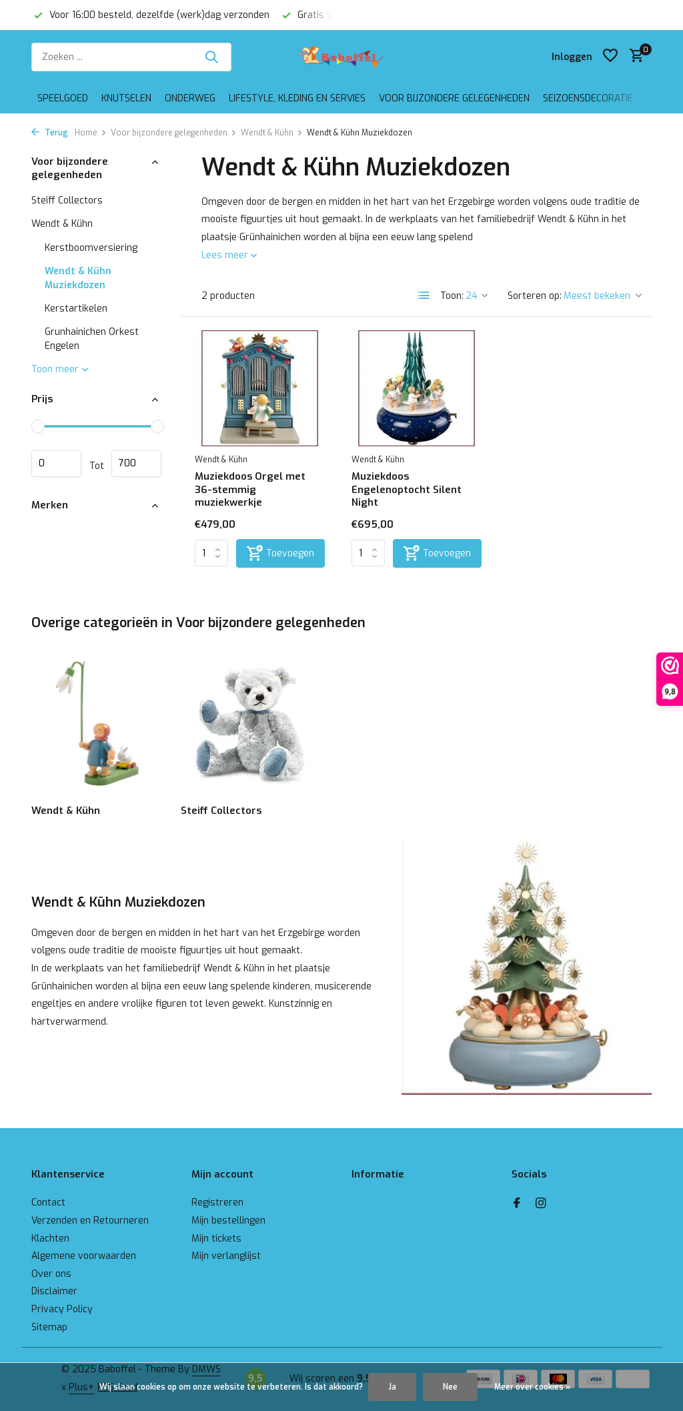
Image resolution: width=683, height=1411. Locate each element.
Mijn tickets (216, 1238)
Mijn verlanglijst (226, 1256)
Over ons (51, 1274)
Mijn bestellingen (228, 1220)
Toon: (452, 296)
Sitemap (49, 1327)
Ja (392, 1387)
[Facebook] (517, 1204)
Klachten (50, 1238)
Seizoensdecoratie (588, 98)
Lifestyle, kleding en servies (297, 98)
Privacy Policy (62, 1309)
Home (91, 132)
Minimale (56, 463)
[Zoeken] (131, 57)
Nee (450, 1387)
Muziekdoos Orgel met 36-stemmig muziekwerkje (250, 489)
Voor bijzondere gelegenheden (454, 98)
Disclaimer (54, 1291)
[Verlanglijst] (610, 56)
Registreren (217, 1202)
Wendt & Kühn (272, 132)
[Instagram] (541, 1204)
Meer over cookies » (532, 1387)
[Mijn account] (572, 57)
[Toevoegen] (280, 553)
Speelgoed (62, 98)
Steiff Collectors (67, 200)
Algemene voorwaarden (83, 1256)
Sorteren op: (535, 296)
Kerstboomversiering (91, 248)
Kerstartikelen (76, 308)
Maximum (136, 463)
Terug (49, 132)
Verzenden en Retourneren (90, 1220)
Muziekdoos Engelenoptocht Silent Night (407, 489)
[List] (424, 296)
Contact (48, 1202)
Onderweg (190, 98)
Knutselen (126, 98)
